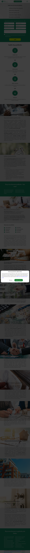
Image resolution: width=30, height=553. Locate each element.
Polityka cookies (18, 276)
